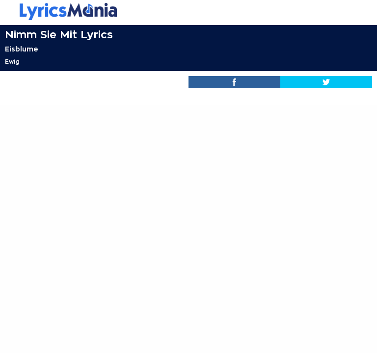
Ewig (12, 62)
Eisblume (21, 49)
